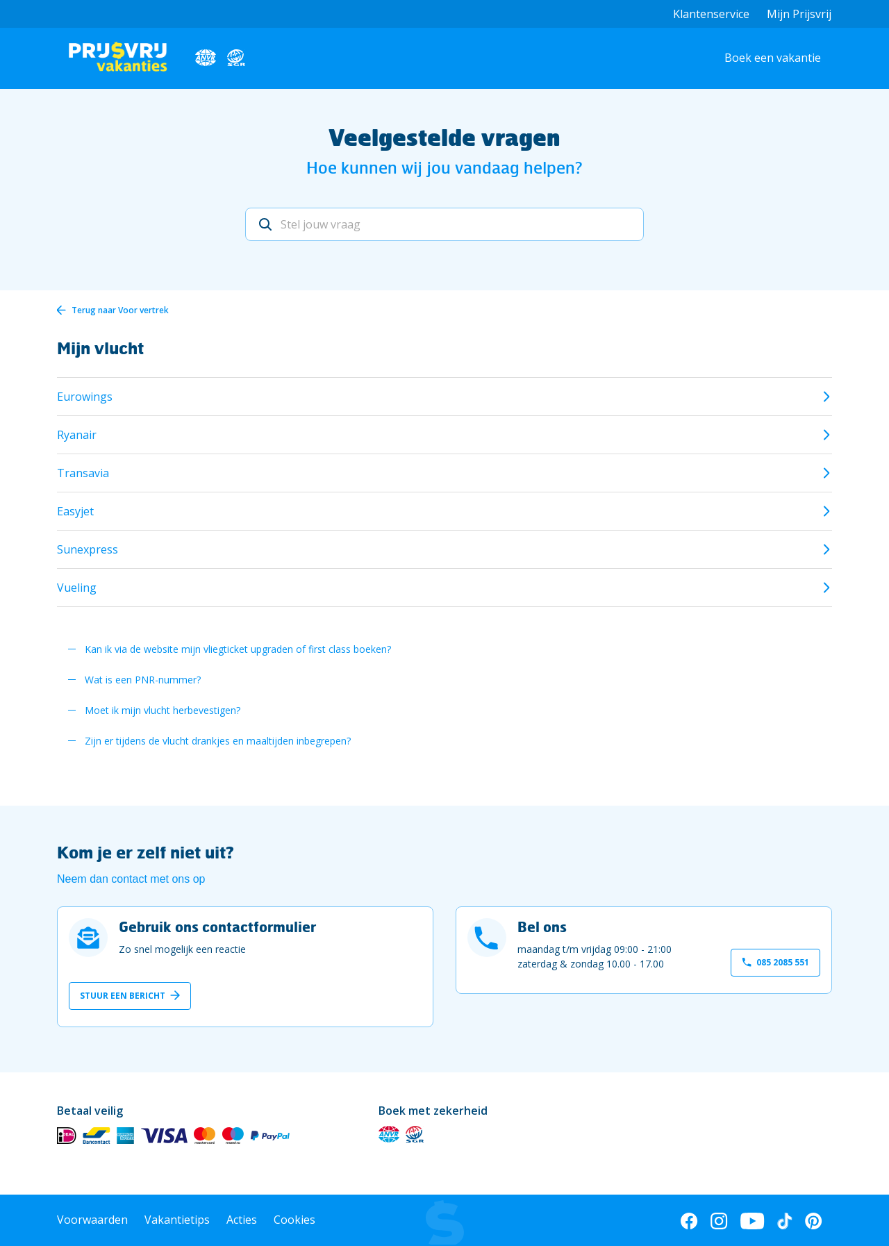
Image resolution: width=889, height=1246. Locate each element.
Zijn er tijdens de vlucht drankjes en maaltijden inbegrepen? (218, 740)
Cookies (294, 1219)
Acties (241, 1219)
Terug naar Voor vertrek (120, 310)
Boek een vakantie (772, 57)
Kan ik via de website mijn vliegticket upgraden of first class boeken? (238, 649)
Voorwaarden (92, 1219)
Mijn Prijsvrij (799, 14)
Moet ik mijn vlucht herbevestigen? (162, 710)
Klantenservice (711, 14)
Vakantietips (177, 1219)
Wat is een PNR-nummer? (143, 679)
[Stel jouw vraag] (444, 224)
